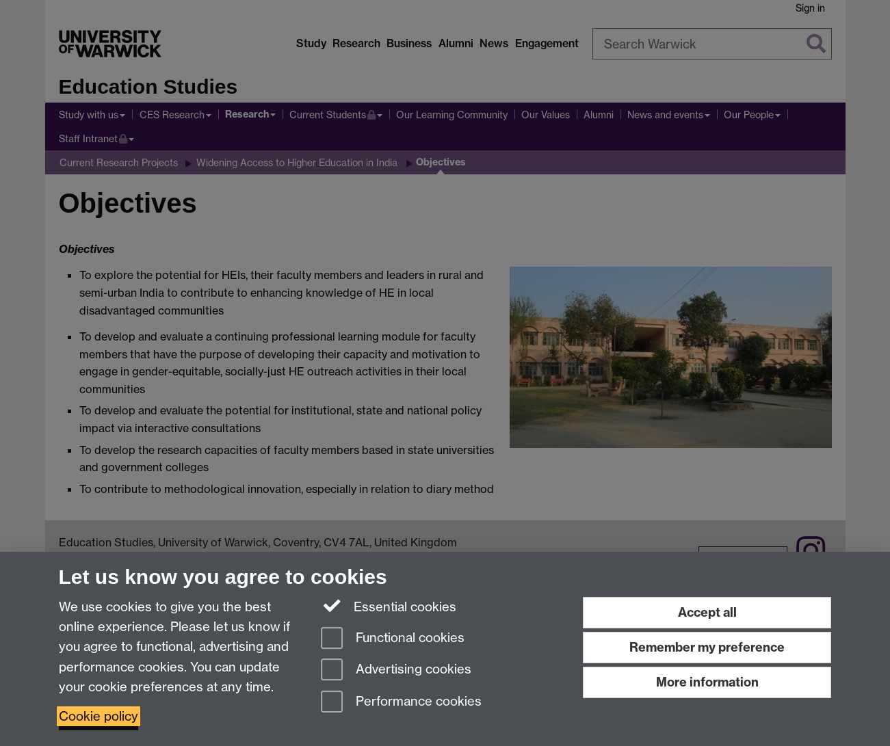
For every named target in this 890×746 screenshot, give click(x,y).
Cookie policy (98, 716)
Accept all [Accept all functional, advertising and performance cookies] (707, 612)
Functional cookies (392, 639)
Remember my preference (707, 647)
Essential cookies (389, 606)
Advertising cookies (396, 670)
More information (707, 682)
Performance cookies (401, 702)
